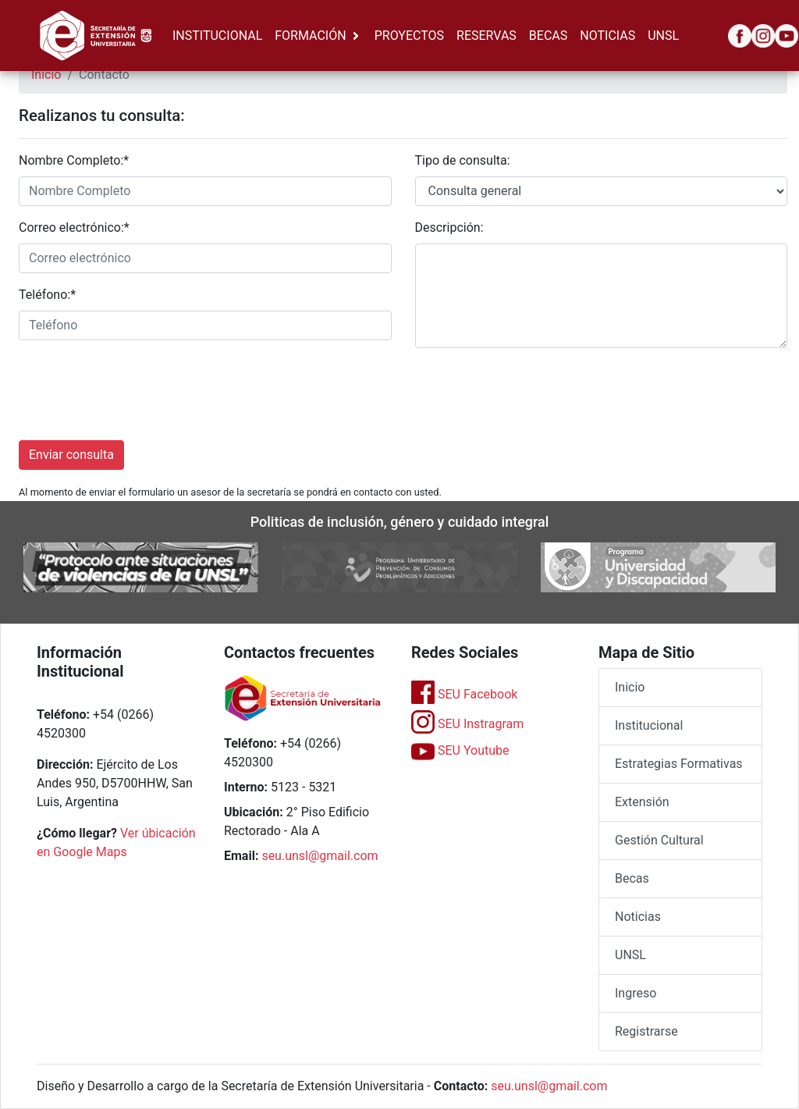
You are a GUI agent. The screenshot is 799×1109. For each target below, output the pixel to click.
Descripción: (449, 227)
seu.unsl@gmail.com (319, 855)
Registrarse (646, 1031)
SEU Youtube (460, 750)
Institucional (649, 725)
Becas (632, 878)
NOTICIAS (607, 35)
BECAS (548, 35)
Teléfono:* (47, 294)
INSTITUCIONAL (217, 35)
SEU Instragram (467, 723)
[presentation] (137, 391)
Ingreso (635, 993)
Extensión (642, 801)
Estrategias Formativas (679, 763)
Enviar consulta (71, 454)
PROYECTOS (409, 35)
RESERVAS (486, 35)
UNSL (663, 35)
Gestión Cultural (659, 840)
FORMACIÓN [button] (310, 35)
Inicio (46, 74)
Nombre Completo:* (74, 160)
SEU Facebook (464, 694)
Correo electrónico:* (74, 227)
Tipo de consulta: (462, 160)
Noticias (638, 916)
